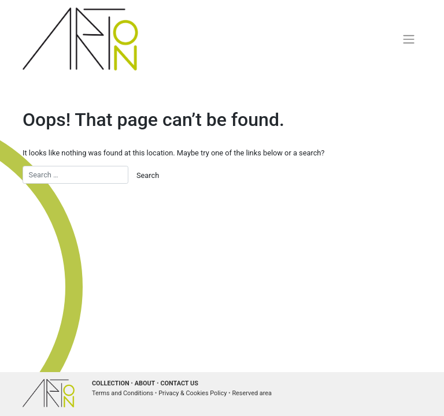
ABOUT (145, 383)
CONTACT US (179, 383)
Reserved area (252, 393)
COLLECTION (111, 383)
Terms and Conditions (122, 393)
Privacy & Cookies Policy (192, 393)
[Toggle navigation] (409, 38)
